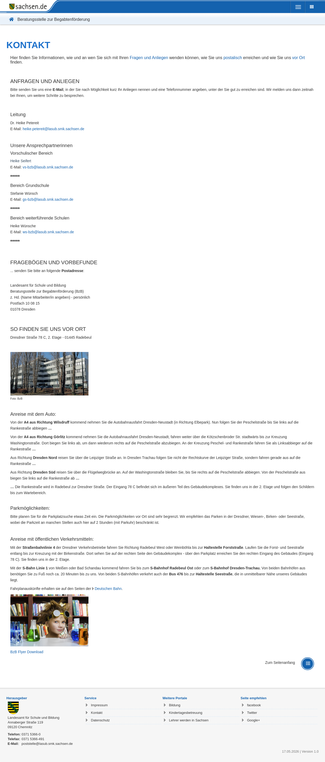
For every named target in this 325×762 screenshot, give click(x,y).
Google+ (253, 720)
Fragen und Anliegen (149, 57)
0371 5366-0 (31, 734)
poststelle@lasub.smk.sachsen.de (47, 744)
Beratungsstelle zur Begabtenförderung (48, 19)
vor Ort (298, 57)
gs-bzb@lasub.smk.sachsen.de (48, 199)
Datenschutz (100, 720)
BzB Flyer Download (26, 652)
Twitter (252, 713)
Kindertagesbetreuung (185, 713)
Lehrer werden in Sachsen (189, 720)
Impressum (99, 705)
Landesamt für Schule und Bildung (34, 718)
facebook (254, 705)
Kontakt (97, 713)
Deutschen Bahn (108, 589)
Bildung (174, 705)
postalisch (233, 57)
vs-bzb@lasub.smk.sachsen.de (48, 167)
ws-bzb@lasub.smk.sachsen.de (48, 232)
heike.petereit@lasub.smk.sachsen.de (53, 129)
